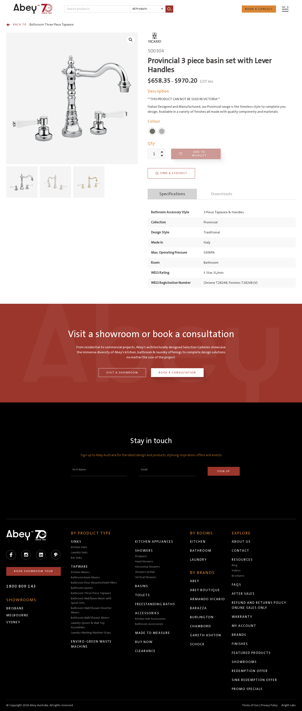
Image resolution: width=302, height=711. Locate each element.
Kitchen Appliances (154, 541)
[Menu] (285, 9)
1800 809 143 (21, 586)
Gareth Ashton (205, 635)
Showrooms (244, 662)
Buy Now (144, 642)
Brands (239, 635)
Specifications (172, 194)
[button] (130, 39)
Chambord (200, 626)
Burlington (202, 617)
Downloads (221, 194)
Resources (242, 560)
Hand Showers (144, 561)
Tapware (79, 566)
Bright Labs (289, 705)
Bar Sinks (76, 557)
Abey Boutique (205, 590)
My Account (244, 626)
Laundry (198, 560)
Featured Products (251, 653)
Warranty (242, 617)
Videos (236, 570)
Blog (234, 565)
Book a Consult (259, 9)
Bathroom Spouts (82, 588)
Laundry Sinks (79, 552)
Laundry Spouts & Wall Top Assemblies (88, 625)
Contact (240, 551)
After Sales (243, 594)
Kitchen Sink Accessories (150, 619)
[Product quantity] (154, 154)
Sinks (76, 541)
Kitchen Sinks (79, 547)
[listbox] (147, 9)
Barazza (198, 608)
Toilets (142, 595)
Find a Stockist (171, 173)
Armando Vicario (207, 599)
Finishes (240, 644)
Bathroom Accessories (149, 624)
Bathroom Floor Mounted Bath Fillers (94, 582)
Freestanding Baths (155, 604)
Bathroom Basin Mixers (85, 577)
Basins (141, 586)
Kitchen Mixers (80, 572)
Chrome (161, 131)
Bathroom (200, 551)
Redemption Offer (250, 671)
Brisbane (15, 608)
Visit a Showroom (122, 372)
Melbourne (17, 615)
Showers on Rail (145, 572)
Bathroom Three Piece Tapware (40, 25)
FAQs (236, 585)
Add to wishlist (193, 154)
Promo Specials (247, 689)
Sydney (13, 622)
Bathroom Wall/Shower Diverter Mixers (91, 610)
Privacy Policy (269, 705)
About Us (241, 541)
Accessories (147, 613)
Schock (197, 644)
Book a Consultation (177, 372)
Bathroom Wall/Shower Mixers (90, 617)
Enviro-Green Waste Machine (91, 644)
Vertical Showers (145, 577)
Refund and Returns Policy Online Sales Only (259, 605)
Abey (194, 581)
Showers (144, 551)
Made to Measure (152, 633)
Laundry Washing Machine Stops (91, 632)
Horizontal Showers (147, 566)
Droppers (141, 556)
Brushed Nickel (152, 131)
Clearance (145, 651)
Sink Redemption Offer (254, 680)
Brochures (238, 575)
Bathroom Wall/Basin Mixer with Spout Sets (91, 601)
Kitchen (198, 541)
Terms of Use (250, 705)
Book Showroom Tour (33, 571)
